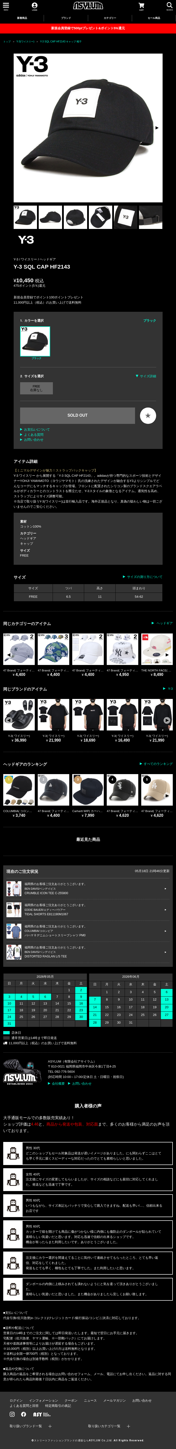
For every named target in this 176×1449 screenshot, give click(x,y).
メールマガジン (114, 1400)
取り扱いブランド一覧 (26, 1426)
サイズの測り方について (145, 577)
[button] (156, 128)
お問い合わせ (33, 439)
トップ (7, 41)
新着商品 (22, 18)
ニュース (90, 1400)
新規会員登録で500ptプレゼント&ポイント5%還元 (88, 28)
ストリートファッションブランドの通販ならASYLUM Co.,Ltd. (73, 1440)
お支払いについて (37, 429)
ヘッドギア (48, 259)
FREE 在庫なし (36, 388)
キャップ (26, 543)
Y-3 (170, 689)
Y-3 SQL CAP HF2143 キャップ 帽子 (61, 41)
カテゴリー (110, 18)
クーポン (71, 1400)
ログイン (16, 1400)
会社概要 (58, 1083)
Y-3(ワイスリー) (25, 41)
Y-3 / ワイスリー (26, 259)
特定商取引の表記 (58, 1406)
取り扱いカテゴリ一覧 (104, 1426)
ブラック (35, 343)
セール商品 (154, 18)
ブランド (66, 18)
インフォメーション (43, 1400)
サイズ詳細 (148, 376)
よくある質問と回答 (24, 1406)
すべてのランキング (158, 764)
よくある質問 (33, 435)
